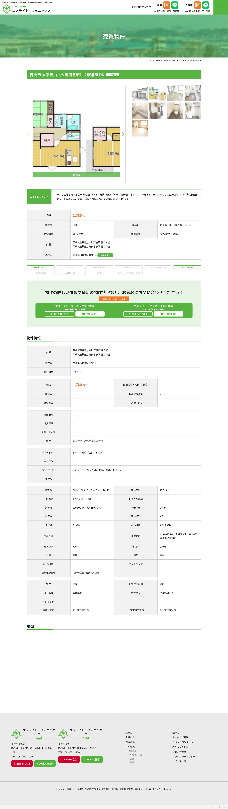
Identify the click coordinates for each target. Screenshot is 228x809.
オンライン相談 (180, 747)
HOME (128, 732)
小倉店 (131, 758)
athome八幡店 (69, 759)
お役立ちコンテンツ (182, 742)
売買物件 (130, 742)
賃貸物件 (130, 737)
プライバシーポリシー (184, 756)
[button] (30, 134)
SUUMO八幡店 (92, 759)
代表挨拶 (132, 751)
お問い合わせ (179, 751)
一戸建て (77, 371)
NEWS (175, 732)
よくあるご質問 (180, 737)
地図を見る (105, 255)
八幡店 (131, 762)
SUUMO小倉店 (45, 763)
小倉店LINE (92, 314)
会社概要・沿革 (135, 754)
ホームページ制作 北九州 (218, 807)
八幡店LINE (170, 314)
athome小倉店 (22, 763)
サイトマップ (179, 761)
